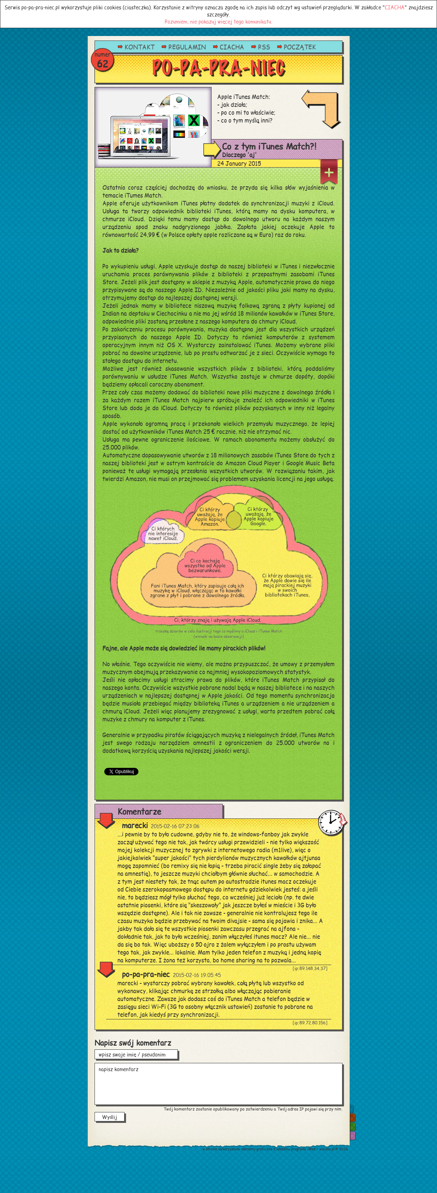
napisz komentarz (218, 1084)
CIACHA (395, 6)
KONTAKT (140, 46)
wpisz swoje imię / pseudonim (136, 1054)
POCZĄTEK (300, 46)
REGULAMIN (187, 46)
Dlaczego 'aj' (239, 155)
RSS (264, 46)
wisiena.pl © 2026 (333, 1149)
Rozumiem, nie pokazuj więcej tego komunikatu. (218, 21)
